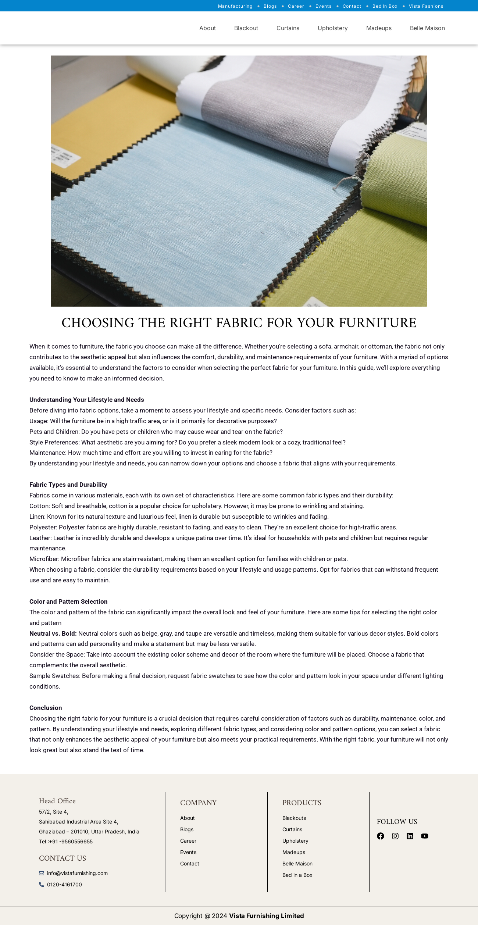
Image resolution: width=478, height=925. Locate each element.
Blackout (246, 28)
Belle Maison (427, 28)
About (207, 28)
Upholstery (333, 28)
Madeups (379, 28)
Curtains (288, 28)
